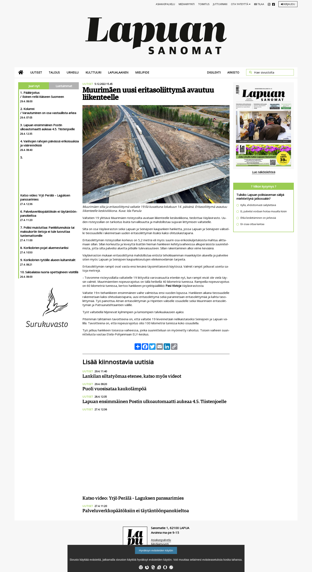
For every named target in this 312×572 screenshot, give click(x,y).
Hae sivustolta (264, 72)
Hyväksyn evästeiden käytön (156, 550)
